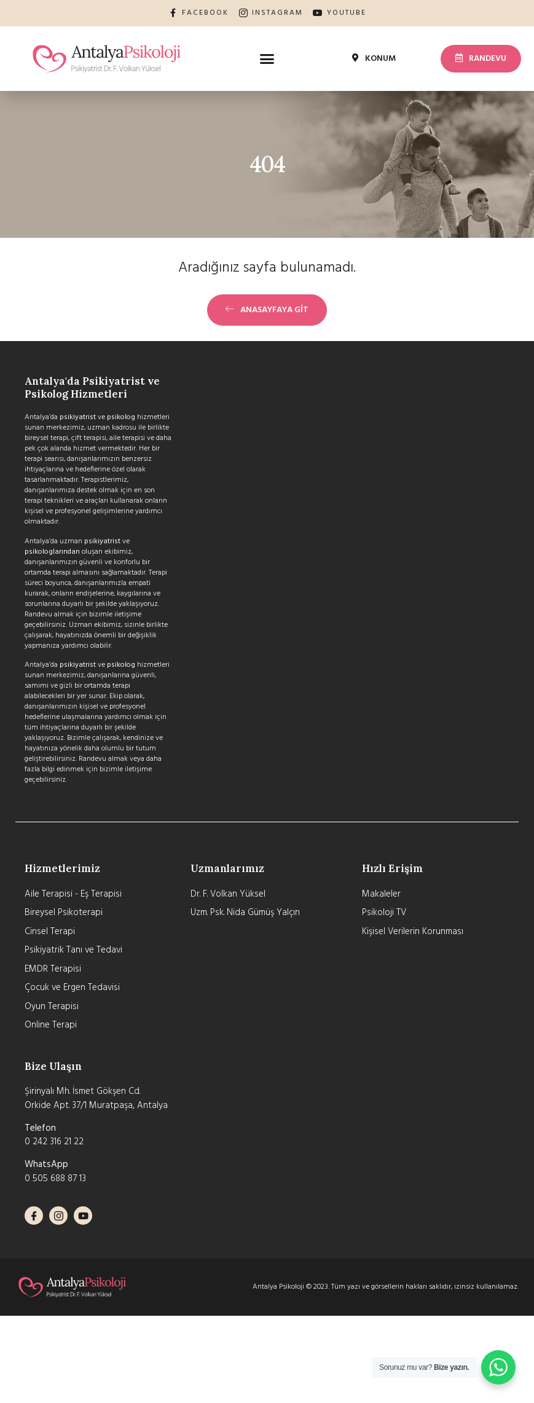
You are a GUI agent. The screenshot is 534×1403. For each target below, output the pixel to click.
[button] (267, 58)
